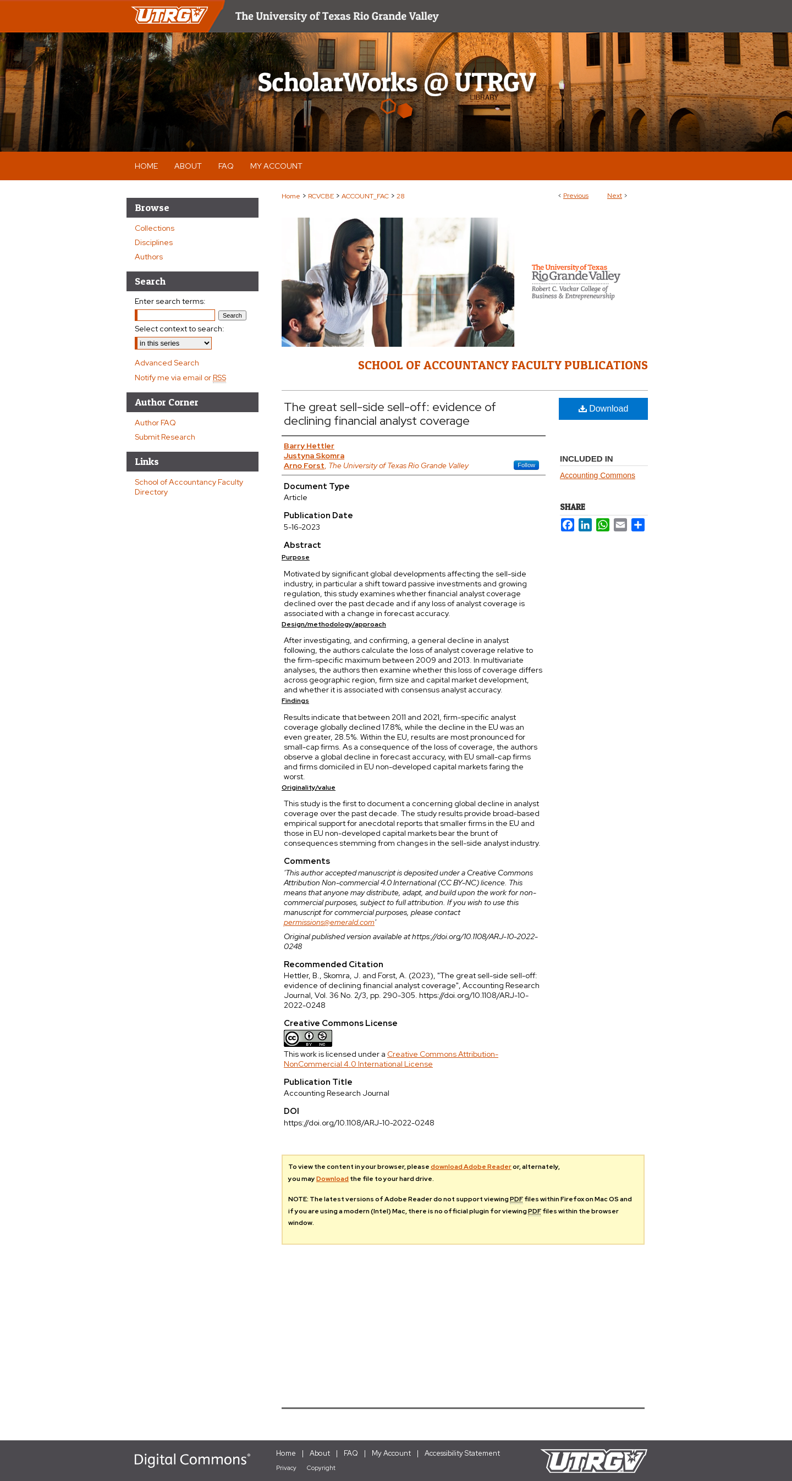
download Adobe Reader (471, 1166)
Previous (575, 195)
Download (604, 408)
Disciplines (154, 242)
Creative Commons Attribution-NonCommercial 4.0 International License (391, 1059)
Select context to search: (179, 329)
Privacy (286, 1468)
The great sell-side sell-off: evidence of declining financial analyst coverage (390, 414)
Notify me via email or (180, 377)
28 (401, 196)
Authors (149, 257)
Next (614, 195)
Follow (526, 465)
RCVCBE (321, 196)
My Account (391, 1453)
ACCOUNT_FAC (365, 196)
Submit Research (165, 437)
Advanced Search (167, 363)
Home (291, 196)
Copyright (321, 1468)
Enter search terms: (170, 301)
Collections (154, 228)
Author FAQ (155, 423)
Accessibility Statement (462, 1453)
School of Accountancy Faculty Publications (503, 365)
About (320, 1453)
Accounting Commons (597, 475)
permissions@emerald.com (329, 922)
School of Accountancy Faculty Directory (189, 487)
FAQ (351, 1453)
